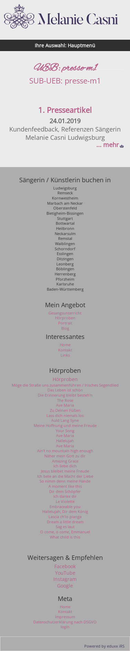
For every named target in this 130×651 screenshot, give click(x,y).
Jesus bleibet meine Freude (65, 471)
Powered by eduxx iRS (104, 646)
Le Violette (65, 501)
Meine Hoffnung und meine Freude (65, 425)
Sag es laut (65, 526)
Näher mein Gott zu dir (65, 456)
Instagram (65, 579)
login (65, 626)
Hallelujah (65, 440)
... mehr (107, 145)
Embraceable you (65, 506)
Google (65, 586)
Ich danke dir (65, 496)
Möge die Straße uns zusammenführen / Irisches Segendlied (65, 385)
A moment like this (65, 486)
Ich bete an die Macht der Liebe (65, 476)
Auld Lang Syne (65, 420)
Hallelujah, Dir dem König (65, 511)
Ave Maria (65, 405)
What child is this (65, 537)
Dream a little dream (65, 521)
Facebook (65, 566)
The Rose (65, 400)
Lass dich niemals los (65, 415)
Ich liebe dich (65, 466)
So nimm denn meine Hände (65, 481)
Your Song (65, 430)
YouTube (65, 573)
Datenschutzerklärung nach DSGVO (65, 622)
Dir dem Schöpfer (65, 491)
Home (65, 606)
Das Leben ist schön (65, 390)
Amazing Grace (65, 461)
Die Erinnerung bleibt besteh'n (65, 395)
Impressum (65, 616)
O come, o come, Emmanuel (65, 531)
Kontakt (65, 611)
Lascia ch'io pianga (65, 516)
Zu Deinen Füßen (65, 410)
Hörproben (65, 379)
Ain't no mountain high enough (65, 450)
